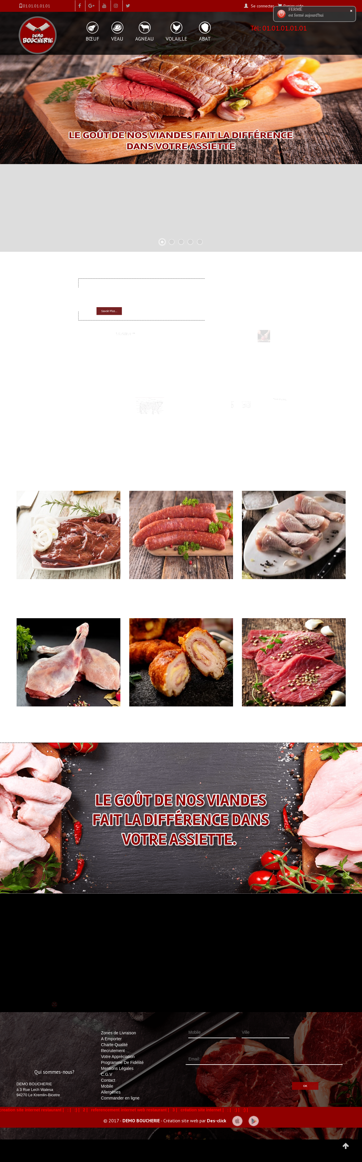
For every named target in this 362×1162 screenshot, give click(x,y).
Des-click (216, 1120)
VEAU (117, 39)
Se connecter (262, 6)
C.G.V (106, 1074)
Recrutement (113, 1050)
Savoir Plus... (119, 309)
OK (284, 1078)
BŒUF (92, 39)
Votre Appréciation (118, 1056)
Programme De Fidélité (122, 1062)
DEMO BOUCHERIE (141, 1120)
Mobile (107, 1086)
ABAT (205, 39)
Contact (108, 1080)
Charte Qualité (114, 1044)
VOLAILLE (176, 39)
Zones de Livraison (118, 1032)
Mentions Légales (117, 1068)
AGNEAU (144, 39)
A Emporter (111, 1038)
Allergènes (111, 1092)
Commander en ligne (120, 1098)
